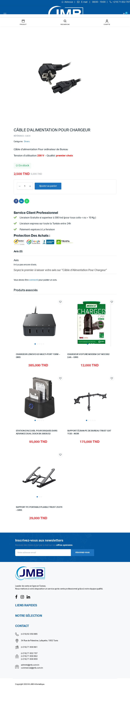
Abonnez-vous (82, 552)
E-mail (84, 2)
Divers (27, 142)
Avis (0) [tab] (18, 251)
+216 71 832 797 (121, 2)
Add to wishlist (60, 302)
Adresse (69, 2)
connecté (33, 280)
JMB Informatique (37, 684)
